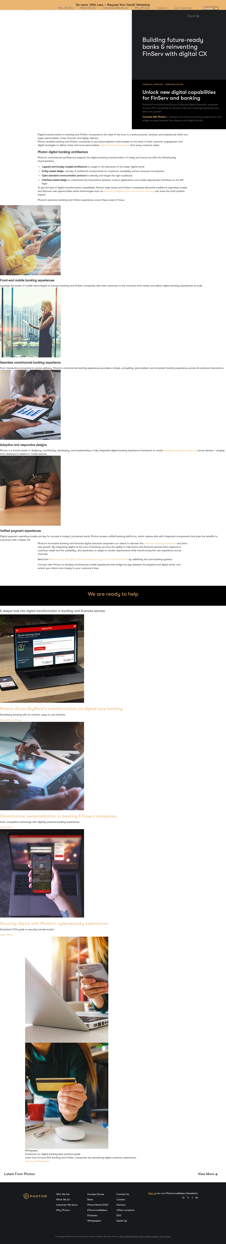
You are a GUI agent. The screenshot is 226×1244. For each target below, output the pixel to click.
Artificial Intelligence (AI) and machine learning (129, 191)
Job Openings (183, 8)
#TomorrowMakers (97, 1210)
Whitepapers (94, 1220)
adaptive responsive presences (180, 450)
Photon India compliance (149, 1236)
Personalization (174, 84)
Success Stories (95, 1194)
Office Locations (125, 1210)
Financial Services (152, 84)
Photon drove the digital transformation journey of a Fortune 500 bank (88, 559)
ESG (118, 1215)
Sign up (152, 1193)
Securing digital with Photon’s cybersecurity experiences (54, 923)
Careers (162, 8)
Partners (121, 1204)
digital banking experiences (115, 145)
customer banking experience (160, 543)
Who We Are (65, 8)
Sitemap (167, 1236)
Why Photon (142, 8)
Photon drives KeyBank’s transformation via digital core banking (61, 708)
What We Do (88, 8)
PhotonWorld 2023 (97, 1204)
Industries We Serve (115, 8)
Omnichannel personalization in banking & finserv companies (58, 816)
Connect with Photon (154, 116)
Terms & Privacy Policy (129, 1236)
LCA (161, 1236)
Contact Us (122, 1194)
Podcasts (92, 1215)
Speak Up (121, 1220)
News (90, 1199)
